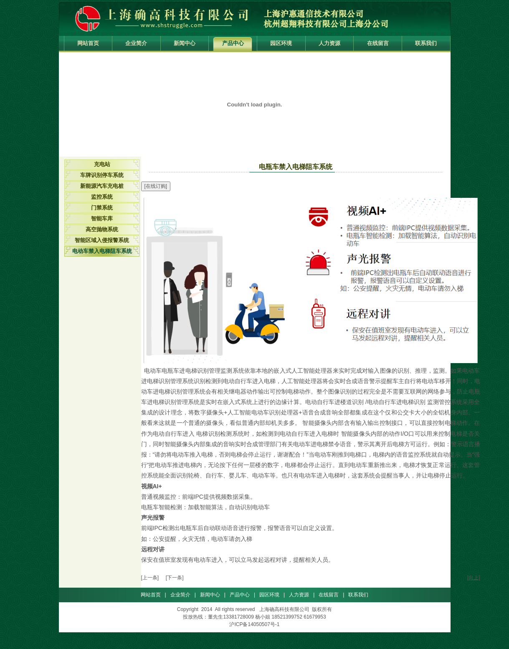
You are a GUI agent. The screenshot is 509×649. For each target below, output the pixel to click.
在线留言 (378, 43)
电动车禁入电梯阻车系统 (102, 251)
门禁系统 (102, 208)
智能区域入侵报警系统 (102, 240)
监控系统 (102, 197)
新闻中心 (184, 43)
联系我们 (426, 43)
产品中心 (233, 43)
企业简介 (136, 43)
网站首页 (88, 43)
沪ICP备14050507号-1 (254, 624)
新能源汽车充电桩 (102, 186)
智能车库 (102, 218)
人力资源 (329, 43)
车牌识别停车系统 (102, 175)
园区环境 (281, 43)
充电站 (102, 164)
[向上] (473, 578)
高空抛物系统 (102, 229)
